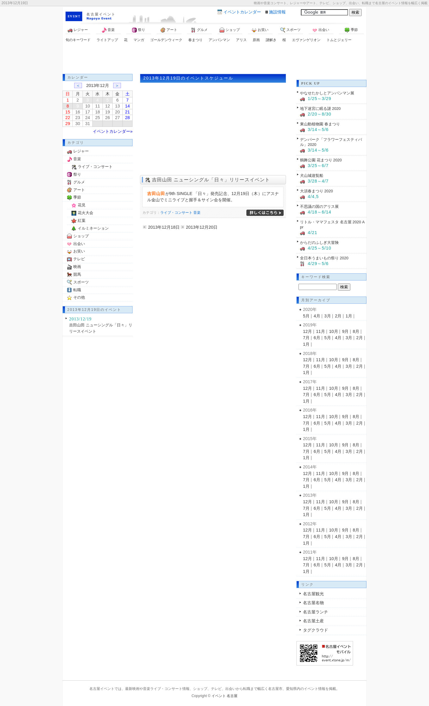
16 (77, 112)
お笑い (260, 30)
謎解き (271, 40)
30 (77, 123)
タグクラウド (315, 630)
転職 (77, 290)
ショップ (230, 30)
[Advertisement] (214, 59)
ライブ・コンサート (176, 213)
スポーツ (290, 30)
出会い (321, 30)
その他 (79, 297)
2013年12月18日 (164, 227)
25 (97, 117)
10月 (333, 331)
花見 (82, 205)
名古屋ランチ (315, 612)
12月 (307, 331)
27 (117, 117)
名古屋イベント (101, 14)
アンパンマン (219, 40)
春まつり (195, 40)
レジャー (78, 30)
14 (127, 106)
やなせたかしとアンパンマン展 (327, 93)
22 (67, 117)
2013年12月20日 (201, 227)
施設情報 (277, 12)
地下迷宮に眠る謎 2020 (320, 108)
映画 (77, 266)
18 (97, 112)
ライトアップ (107, 40)
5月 (306, 316)
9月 (345, 331)
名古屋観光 (313, 593)
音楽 (108, 30)
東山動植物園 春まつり (320, 124)
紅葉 (82, 220)
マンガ (138, 40)
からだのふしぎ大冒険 (319, 242)
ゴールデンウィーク (166, 40)
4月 (317, 316)
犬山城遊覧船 (311, 175)
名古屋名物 (313, 602)
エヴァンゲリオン (306, 40)
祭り (138, 30)
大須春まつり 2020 (316, 191)
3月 (327, 316)
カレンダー (242, 12)
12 (107, 106)
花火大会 (85, 213)
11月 (320, 331)
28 (127, 117)
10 (87, 106)
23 (77, 117)
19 (107, 112)
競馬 (77, 274)
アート (169, 30)
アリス (241, 40)
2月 (338, 316)
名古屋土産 (313, 620)
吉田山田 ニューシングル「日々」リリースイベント (211, 179)
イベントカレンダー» (113, 131)
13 (117, 106)
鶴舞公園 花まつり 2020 (321, 160)
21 (127, 112)
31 (87, 123)
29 (67, 123)
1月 (349, 316)
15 (67, 112)
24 (87, 117)
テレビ (79, 259)
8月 (356, 331)
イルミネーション (93, 228)
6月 (317, 337)
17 (87, 112)
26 (107, 117)
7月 (306, 337)
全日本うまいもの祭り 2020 (324, 258)
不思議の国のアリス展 (319, 206)
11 (97, 106)
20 (117, 112)
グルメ (199, 30)
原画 (256, 40)
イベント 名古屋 (224, 696)
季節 (351, 30)
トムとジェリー (339, 40)
